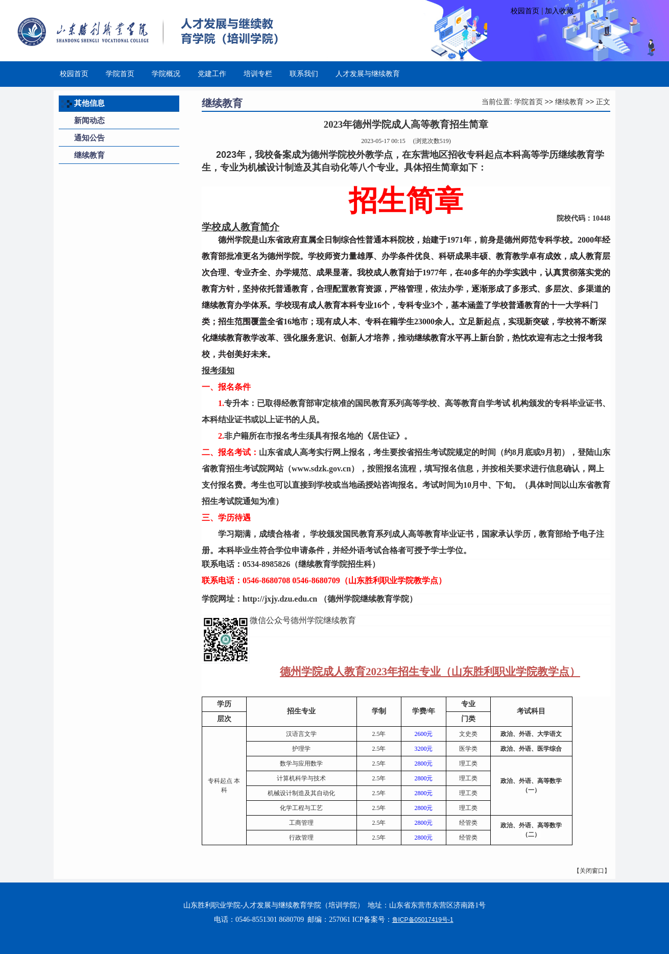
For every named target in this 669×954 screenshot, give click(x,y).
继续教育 (569, 102)
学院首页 (528, 102)
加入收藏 (559, 11)
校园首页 (525, 11)
